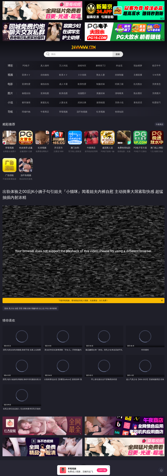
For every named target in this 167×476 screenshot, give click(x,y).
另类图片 (156, 93)
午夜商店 (45, 111)
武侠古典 (82, 102)
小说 (10, 102)
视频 (10, 74)
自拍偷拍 (45, 74)
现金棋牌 (138, 65)
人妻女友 (63, 102)
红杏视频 (100, 111)
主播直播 (138, 74)
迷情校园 (100, 102)
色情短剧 (119, 111)
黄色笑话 (138, 102)
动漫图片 (82, 93)
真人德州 (45, 65)
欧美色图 (63, 93)
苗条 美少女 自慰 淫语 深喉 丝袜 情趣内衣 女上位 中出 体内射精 (30, 308)
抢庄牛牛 (156, 65)
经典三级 (119, 84)
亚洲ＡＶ (26, 74)
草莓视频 (63, 111)
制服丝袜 (100, 84)
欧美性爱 (82, 84)
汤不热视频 (82, 111)
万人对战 (63, 65)
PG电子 (26, 65)
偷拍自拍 (45, 84)
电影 (10, 84)
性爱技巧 (156, 102)
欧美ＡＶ (63, 74)
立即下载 (102, 470)
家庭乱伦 (45, 102)
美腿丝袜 (100, 93)
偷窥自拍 (26, 93)
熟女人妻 (100, 74)
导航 (10, 111)
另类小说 (119, 102)
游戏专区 (82, 65)
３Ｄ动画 (82, 74)
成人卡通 (63, 84)
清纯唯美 (119, 93)
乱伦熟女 (138, 84)
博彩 (10, 65)
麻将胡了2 (100, 65)
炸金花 (119, 65)
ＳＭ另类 (156, 74)
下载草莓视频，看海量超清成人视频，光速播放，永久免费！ (110, 300)
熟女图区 (138, 93)
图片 (10, 93)
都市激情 (26, 102)
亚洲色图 (45, 93)
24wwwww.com (83, 47)
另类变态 (156, 84)
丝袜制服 (119, 74)
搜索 (118, 54)
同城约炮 (26, 111)
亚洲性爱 (26, 84)
